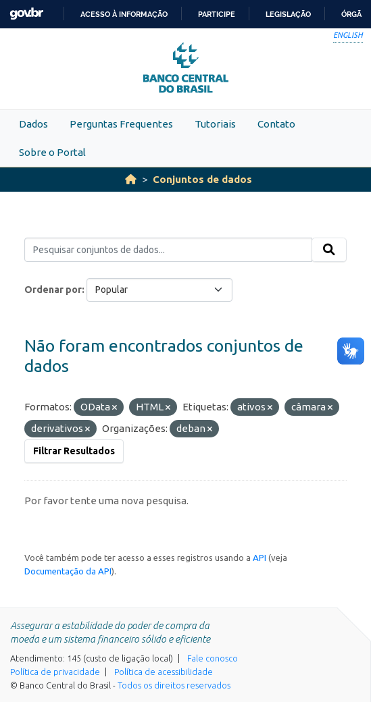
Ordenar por (53, 289)
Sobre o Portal (52, 152)
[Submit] (329, 250)
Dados (33, 124)
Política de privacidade (55, 671)
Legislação (288, 14)
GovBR (26, 13)
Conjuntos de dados (202, 179)
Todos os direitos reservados (174, 685)
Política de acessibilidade (163, 671)
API (259, 557)
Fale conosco (212, 658)
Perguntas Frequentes (121, 124)
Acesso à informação (124, 14)
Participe (216, 14)
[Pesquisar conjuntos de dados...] (168, 250)
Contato (276, 124)
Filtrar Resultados (74, 451)
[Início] (131, 179)
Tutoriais (215, 124)
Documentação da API (68, 571)
